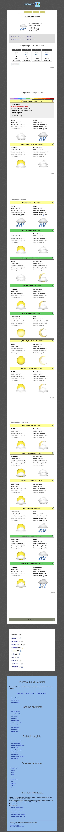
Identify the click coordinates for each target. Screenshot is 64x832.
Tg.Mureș (14, 663)
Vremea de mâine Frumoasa (18, 814)
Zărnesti (13, 788)
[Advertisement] (32, 79)
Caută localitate (28, 12)
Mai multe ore (15, 64)
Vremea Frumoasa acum (17, 807)
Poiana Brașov (14, 768)
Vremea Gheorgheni (16, 743)
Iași (12, 657)
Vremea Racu (14, 716)
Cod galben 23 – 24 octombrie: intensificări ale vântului (22, 39)
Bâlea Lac (13, 783)
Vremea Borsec (15, 754)
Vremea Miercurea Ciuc (17, 741)
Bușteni (13, 774)
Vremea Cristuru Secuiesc (17, 756)
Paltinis (12, 785)
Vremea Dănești (15, 729)
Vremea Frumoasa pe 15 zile (18, 816)
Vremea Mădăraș (15, 725)
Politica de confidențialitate (17, 826)
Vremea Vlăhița (15, 758)
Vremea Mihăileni (15, 711)
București (14, 641)
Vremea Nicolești (15, 702)
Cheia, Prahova (14, 779)
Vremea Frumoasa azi (16, 812)
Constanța (14, 648)
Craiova (13, 651)
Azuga (12, 777)
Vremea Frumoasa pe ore (17, 809)
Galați (13, 654)
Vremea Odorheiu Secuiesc (18, 745)
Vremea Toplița (14, 747)
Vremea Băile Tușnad (16, 750)
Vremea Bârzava (15, 698)
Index (21, 12)
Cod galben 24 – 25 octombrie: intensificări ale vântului (22, 36)
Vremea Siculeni (15, 720)
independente (38, 802)
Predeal (13, 770)
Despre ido (12, 824)
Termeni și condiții (14, 825)
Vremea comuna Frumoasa (32, 693)
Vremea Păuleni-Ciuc (16, 714)
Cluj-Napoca (15, 644)
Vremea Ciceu (14, 718)
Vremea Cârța (14, 731)
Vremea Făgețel (15, 700)
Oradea (13, 660)
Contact (42, 12)
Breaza (12, 781)
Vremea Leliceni (15, 727)
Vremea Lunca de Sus (16, 722)
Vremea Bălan (14, 752)
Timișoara (14, 667)
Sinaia (12, 772)
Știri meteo (36, 12)
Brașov (13, 638)
